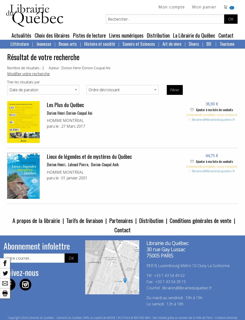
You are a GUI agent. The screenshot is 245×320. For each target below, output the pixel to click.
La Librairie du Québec (194, 35)
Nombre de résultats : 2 (25, 68)
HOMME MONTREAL (65, 120)
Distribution (158, 35)
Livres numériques (126, 35)
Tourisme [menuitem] (227, 43)
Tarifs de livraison (84, 220)
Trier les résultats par (23, 82)
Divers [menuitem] (194, 43)
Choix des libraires (52, 35)
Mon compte (171, 7)
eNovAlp (232, 318)
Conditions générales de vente (200, 220)
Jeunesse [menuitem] (43, 43)
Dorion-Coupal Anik (105, 164)
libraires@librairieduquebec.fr (213, 119)
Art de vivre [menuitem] (171, 43)
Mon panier (204, 7)
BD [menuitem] (209, 43)
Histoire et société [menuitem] (99, 43)
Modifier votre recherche (28, 73)
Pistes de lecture (89, 35)
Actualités (21, 35)
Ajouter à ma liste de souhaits (211, 109)
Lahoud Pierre (78, 164)
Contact (226, 35)
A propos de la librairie (36, 220)
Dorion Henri (56, 164)
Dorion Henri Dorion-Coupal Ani (69, 113)
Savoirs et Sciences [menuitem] (138, 43)
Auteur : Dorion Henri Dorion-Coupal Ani (79, 68)
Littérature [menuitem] (20, 43)
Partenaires (121, 220)
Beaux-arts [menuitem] (68, 43)
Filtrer (174, 90)
